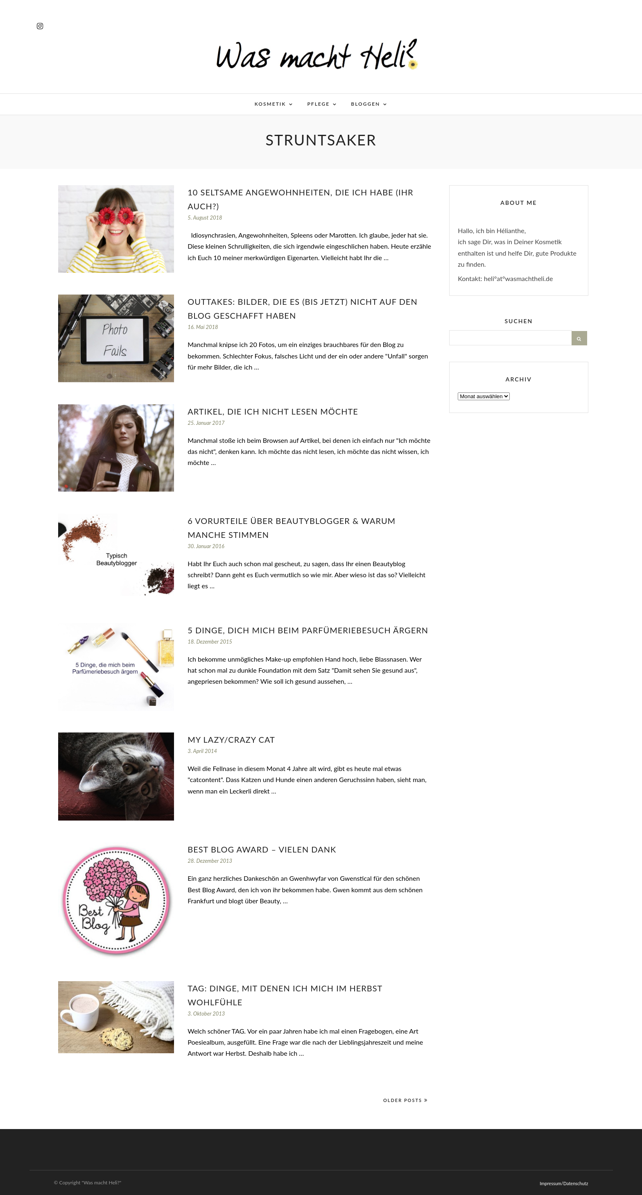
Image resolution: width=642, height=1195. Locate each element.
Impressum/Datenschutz (564, 1183)
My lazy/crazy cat (231, 739)
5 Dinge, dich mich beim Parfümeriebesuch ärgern (308, 630)
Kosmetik (270, 104)
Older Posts (405, 1100)
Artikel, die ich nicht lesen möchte (273, 411)
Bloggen (365, 104)
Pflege (318, 104)
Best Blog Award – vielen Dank (262, 849)
